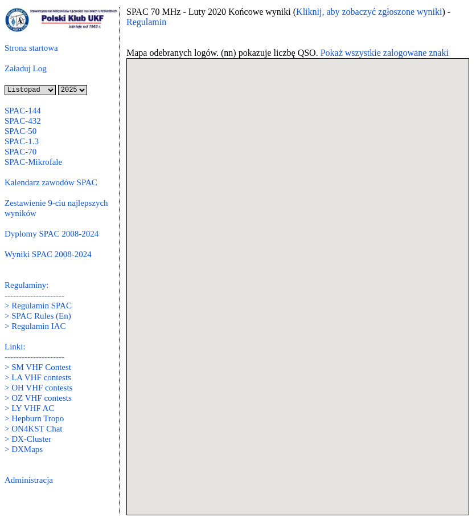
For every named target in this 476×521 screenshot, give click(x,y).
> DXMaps (24, 449)
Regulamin (146, 22)
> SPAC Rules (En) (38, 315)
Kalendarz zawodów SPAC (51, 182)
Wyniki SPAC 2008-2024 (48, 254)
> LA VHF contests (38, 377)
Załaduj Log (26, 68)
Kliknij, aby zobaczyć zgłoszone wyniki (369, 12)
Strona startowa (31, 47)
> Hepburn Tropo (34, 418)
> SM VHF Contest (38, 367)
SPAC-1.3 (22, 141)
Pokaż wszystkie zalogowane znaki (385, 53)
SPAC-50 (20, 131)
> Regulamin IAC (35, 326)
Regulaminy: (27, 285)
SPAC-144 (23, 110)
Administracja (29, 480)
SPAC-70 (20, 151)
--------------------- (34, 295)
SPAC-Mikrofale (33, 161)
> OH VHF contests (38, 387)
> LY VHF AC (29, 408)
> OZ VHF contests (38, 397)
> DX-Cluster (28, 438)
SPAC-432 (23, 120)
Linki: (15, 346)
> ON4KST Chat (34, 428)
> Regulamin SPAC (38, 305)
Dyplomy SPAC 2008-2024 (52, 233)
